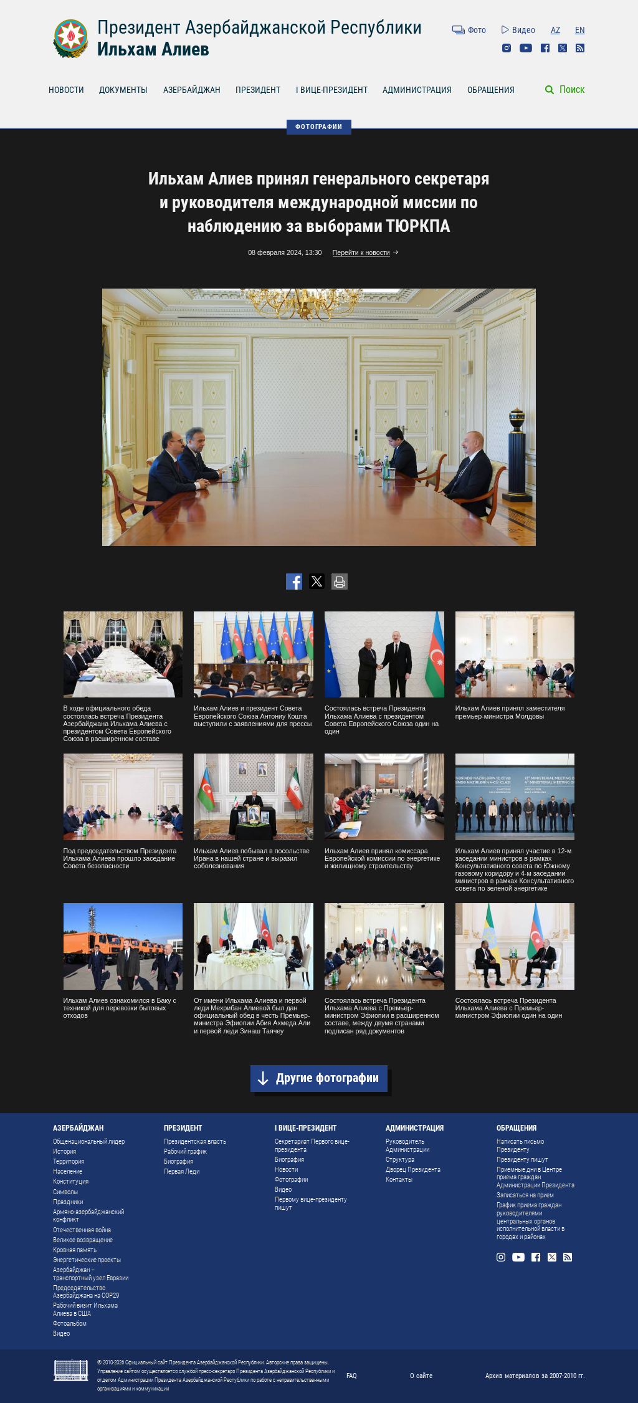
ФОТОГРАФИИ (318, 126)
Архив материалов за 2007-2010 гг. (535, 1375)
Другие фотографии (327, 1078)
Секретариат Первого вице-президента (312, 1145)
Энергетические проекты (87, 1260)
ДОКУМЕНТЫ (123, 90)
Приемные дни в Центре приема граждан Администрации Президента (535, 1177)
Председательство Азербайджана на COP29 (86, 1292)
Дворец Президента (413, 1170)
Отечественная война (82, 1230)
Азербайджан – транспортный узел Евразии (90, 1274)
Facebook (545, 48)
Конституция (70, 1181)
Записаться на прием (525, 1195)
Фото (477, 30)
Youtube (526, 48)
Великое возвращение (83, 1240)
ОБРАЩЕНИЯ (491, 90)
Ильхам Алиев (153, 49)
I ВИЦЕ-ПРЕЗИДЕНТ (332, 90)
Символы (65, 1192)
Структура (400, 1160)
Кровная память (75, 1250)
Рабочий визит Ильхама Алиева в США (85, 1309)
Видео (523, 30)
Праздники (68, 1202)
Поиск (572, 89)
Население (67, 1171)
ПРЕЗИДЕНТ (258, 90)
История (64, 1151)
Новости (286, 1170)
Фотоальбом (70, 1323)
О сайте (421, 1375)
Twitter (562, 48)
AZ (555, 30)
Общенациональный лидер (89, 1141)
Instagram (506, 48)
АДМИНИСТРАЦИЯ (417, 90)
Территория (68, 1161)
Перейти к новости (361, 252)
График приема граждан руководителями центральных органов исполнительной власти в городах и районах (530, 1221)
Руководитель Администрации (407, 1145)
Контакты (399, 1180)
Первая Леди (181, 1171)
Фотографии (291, 1180)
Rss (580, 48)
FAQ (351, 1375)
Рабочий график (185, 1151)
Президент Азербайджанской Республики (259, 27)
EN (580, 30)
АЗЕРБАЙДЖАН (192, 90)
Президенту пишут (522, 1160)
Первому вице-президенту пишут (311, 1203)
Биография (178, 1161)
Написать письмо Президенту (520, 1145)
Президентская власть (195, 1141)
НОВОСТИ (66, 90)
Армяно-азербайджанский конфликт (88, 1216)
